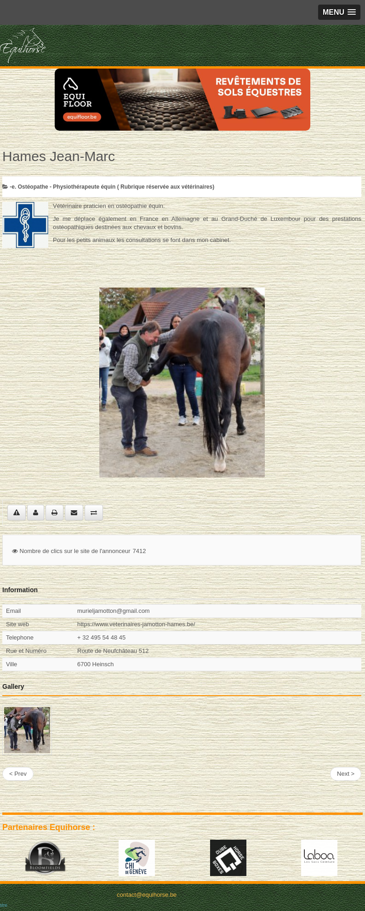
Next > (345, 773)
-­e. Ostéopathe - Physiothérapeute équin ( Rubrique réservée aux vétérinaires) (112, 187)
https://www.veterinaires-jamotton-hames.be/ (136, 624)
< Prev (18, 773)
